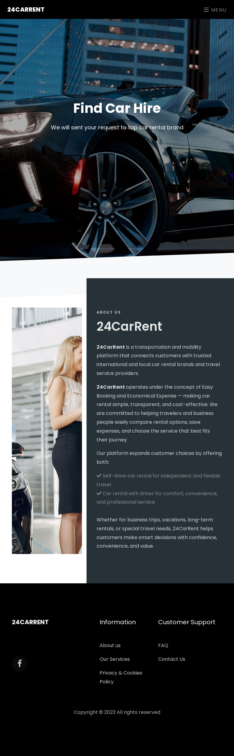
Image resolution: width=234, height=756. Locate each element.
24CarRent (25, 9)
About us (110, 645)
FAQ (163, 645)
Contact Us (171, 659)
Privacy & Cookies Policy (121, 677)
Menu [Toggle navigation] (215, 9)
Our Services (115, 659)
